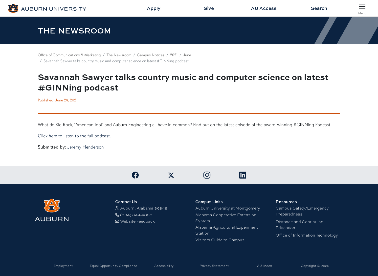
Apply (153, 8)
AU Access (264, 8)
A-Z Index (264, 266)
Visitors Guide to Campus (220, 240)
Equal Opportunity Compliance (113, 266)
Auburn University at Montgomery (227, 208)
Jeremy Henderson (85, 147)
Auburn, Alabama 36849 (143, 208)
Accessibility (164, 266)
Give (208, 8)
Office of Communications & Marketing (69, 55)
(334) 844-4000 (136, 214)
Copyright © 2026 (315, 266)
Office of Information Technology (307, 235)
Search (319, 8)
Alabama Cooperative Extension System (225, 217)
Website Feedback (137, 221)
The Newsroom (119, 55)
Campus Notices (150, 55)
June (187, 55)
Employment (63, 266)
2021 (174, 55)
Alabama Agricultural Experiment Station (226, 230)
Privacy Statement (214, 266)
